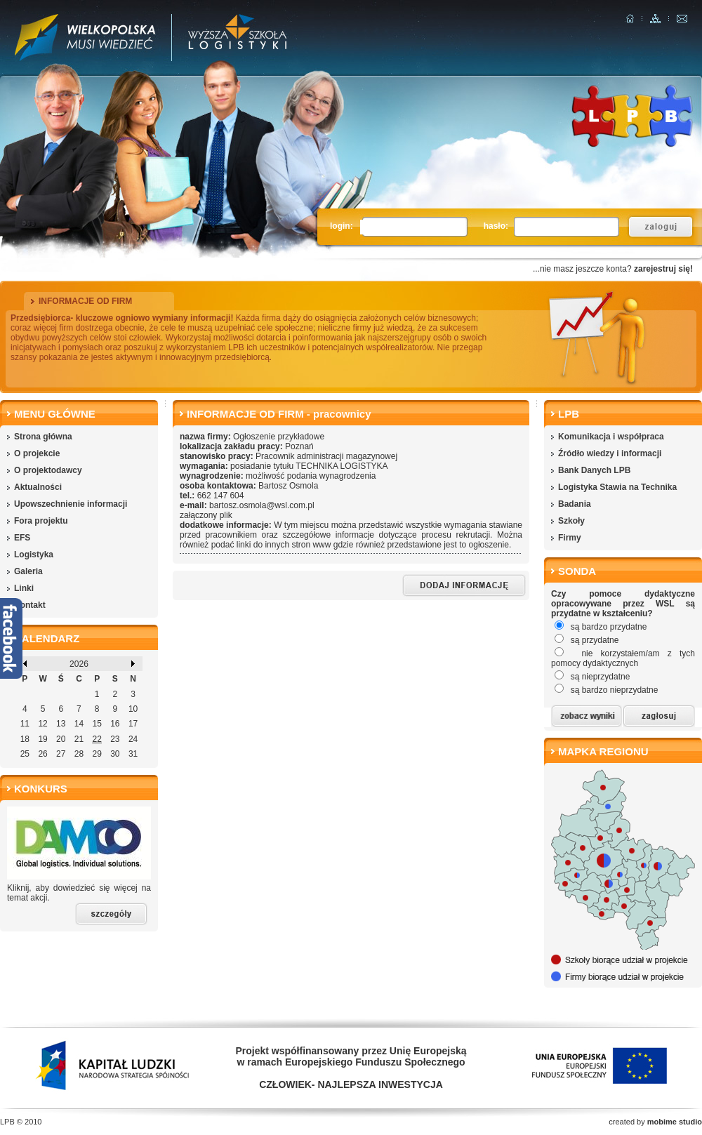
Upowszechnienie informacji (70, 504)
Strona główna (43, 437)
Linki (24, 588)
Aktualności (38, 487)
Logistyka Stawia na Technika (617, 487)
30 (114, 754)
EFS (22, 538)
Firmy (569, 538)
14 (79, 724)
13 (60, 724)
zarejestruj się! (663, 269)
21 (79, 739)
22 (96, 739)
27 (60, 754)
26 (42, 754)
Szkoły (571, 521)
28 (79, 754)
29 (96, 754)
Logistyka (33, 554)
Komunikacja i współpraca (611, 437)
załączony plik (206, 515)
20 (60, 739)
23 (114, 739)
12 (42, 724)
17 (133, 724)
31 (133, 754)
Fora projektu (41, 521)
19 (42, 739)
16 (114, 724)
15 (96, 724)
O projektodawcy (48, 470)
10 (133, 709)
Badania (574, 504)
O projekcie (37, 453)
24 (133, 739)
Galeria (28, 571)
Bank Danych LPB (594, 470)
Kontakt (30, 605)
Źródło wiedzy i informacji (609, 453)
